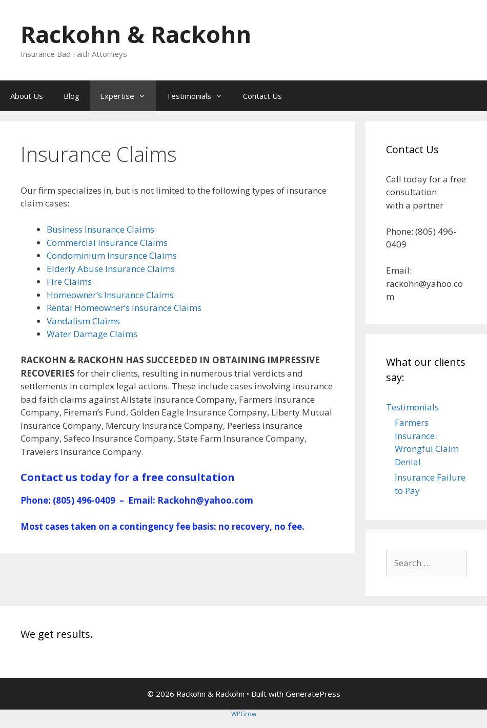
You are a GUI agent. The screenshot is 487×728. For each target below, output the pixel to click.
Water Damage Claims (92, 334)
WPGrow (243, 714)
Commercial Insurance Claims (107, 242)
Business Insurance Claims (100, 229)
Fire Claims (69, 281)
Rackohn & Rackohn (136, 34)
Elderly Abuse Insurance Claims (111, 269)
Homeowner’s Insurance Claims (110, 295)
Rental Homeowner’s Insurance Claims (124, 308)
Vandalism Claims (83, 321)
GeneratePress (313, 694)
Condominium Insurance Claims (112, 255)
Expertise (128, 95)
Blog (71, 96)
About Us (26, 96)
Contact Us (262, 96)
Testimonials (199, 95)
